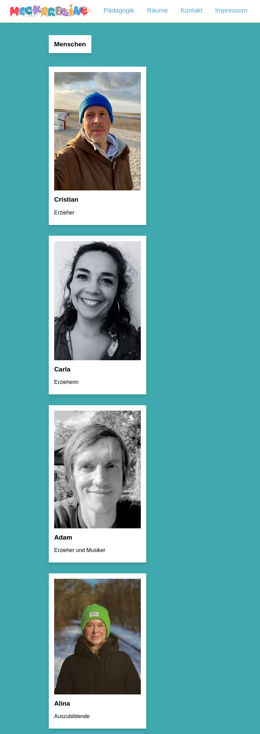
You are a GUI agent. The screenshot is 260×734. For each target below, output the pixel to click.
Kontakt (191, 10)
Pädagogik (119, 10)
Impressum (231, 10)
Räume (157, 10)
